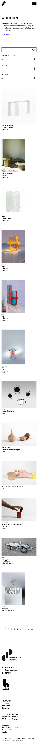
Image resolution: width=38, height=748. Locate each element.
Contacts (5, 725)
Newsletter (6, 708)
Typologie (5, 65)
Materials (5, 74)
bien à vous (5, 741)
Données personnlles (10, 730)
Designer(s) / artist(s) (9, 55)
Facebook (6, 703)
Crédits (4, 732)
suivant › (33, 629)
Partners (9, 667)
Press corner (11, 670)
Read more (6, 34)
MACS (8, 673)
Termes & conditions (10, 727)
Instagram (6, 706)
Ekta (21, 741)
